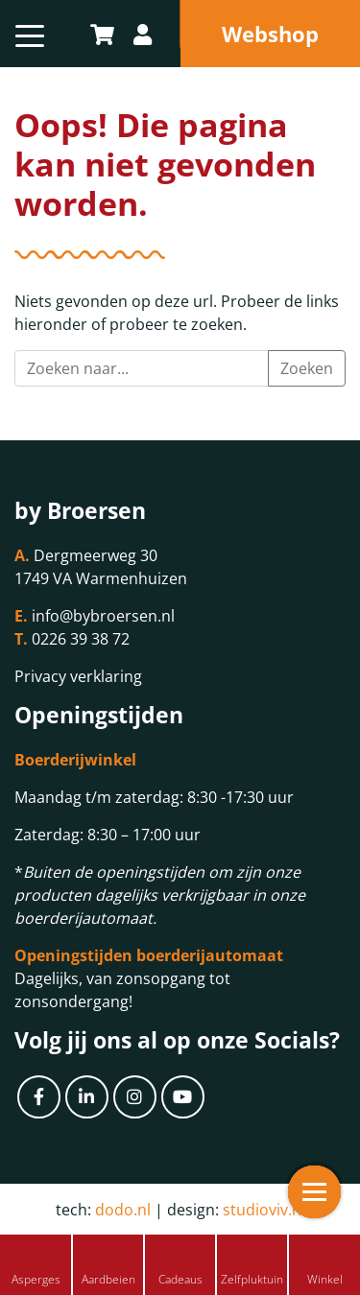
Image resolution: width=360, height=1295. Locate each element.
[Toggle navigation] (30, 33)
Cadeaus (180, 1279)
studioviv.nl (264, 1209)
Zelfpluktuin (252, 1279)
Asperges (36, 1279)
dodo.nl (123, 1209)
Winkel (325, 1279)
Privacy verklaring (78, 676)
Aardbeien (108, 1279)
